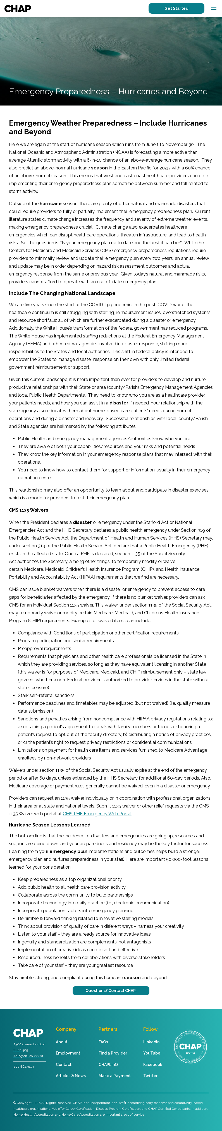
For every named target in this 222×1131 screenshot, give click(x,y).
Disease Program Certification (118, 1109)
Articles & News (71, 1076)
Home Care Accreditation (80, 1114)
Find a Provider (113, 1053)
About (62, 1042)
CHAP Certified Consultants (169, 1109)
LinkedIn (151, 1042)
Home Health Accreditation (33, 1114)
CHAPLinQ (108, 1064)
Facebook (152, 1064)
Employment (68, 1053)
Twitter (150, 1076)
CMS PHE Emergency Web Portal (97, 813)
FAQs (103, 1042)
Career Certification (80, 1109)
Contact (63, 1064)
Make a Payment (115, 1076)
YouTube (151, 1053)
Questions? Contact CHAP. (111, 990)
